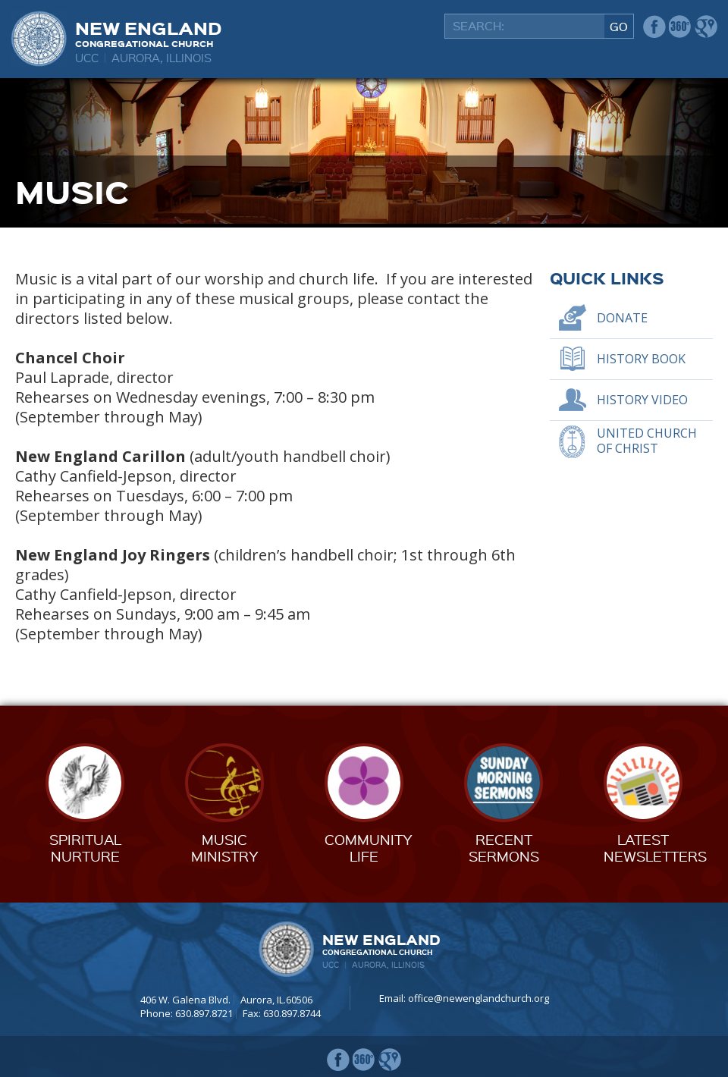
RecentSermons (504, 847)
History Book (641, 358)
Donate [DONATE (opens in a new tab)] (622, 317)
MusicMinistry (225, 847)
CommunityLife (369, 847)
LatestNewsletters (655, 847)
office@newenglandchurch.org (478, 998)
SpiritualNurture (85, 847)
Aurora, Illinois (161, 57)
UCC (87, 57)
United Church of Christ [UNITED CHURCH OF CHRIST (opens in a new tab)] (647, 441)
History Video (642, 399)
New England (148, 32)
